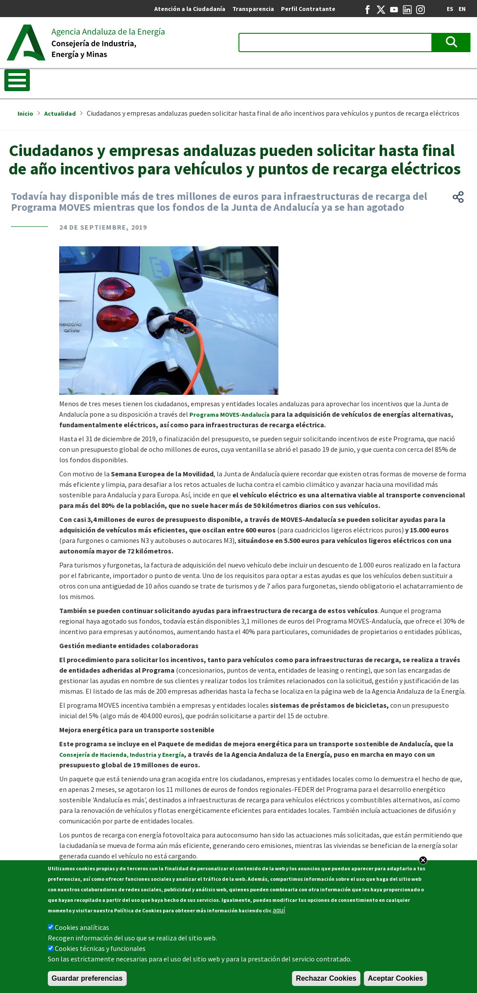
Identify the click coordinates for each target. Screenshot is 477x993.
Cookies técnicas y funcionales (100, 951)
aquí (279, 912)
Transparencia (253, 9)
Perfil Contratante (308, 9)
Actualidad (60, 113)
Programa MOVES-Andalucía (229, 414)
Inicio (25, 113)
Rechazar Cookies (326, 981)
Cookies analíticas (82, 930)
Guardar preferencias (87, 981)
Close (423, 863)
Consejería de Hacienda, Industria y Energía (121, 755)
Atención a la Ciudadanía (189, 9)
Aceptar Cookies (395, 981)
